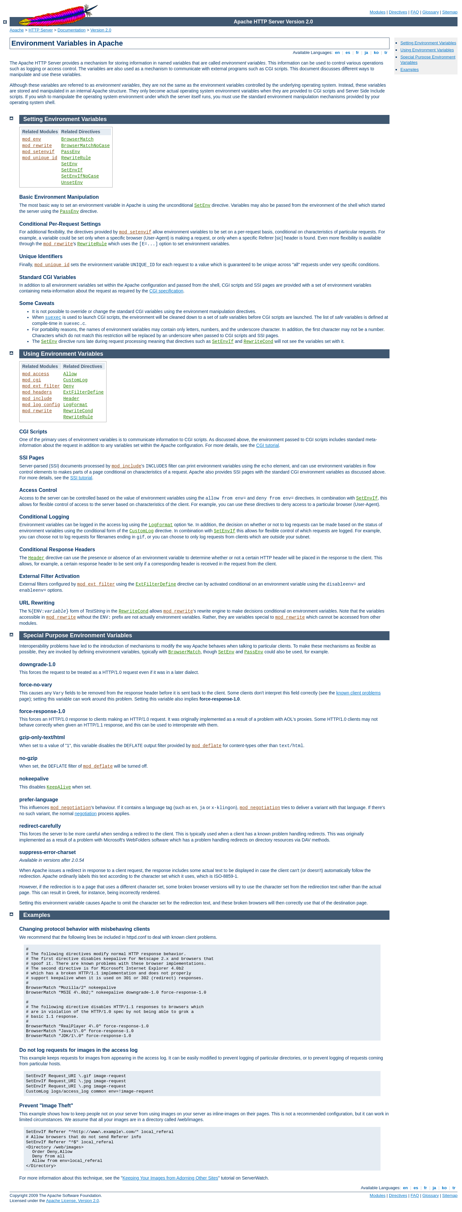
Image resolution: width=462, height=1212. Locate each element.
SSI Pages (31, 457)
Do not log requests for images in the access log (78, 1050)
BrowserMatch (77, 139)
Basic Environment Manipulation (59, 197)
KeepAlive (59, 787)
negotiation (86, 813)
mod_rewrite (37, 145)
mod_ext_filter (41, 386)
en (337, 52)
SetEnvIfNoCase (80, 176)
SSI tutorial (81, 477)
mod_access (35, 374)
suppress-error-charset (47, 852)
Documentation (71, 30)
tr (386, 52)
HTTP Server (41, 30)
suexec (53, 317)
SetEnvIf (72, 170)
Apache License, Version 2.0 (72, 1200)
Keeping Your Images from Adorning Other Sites (170, 1178)
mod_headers (37, 392)
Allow (70, 374)
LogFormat (75, 404)
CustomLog (75, 380)
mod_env (31, 139)
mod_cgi (31, 380)
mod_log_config (41, 404)
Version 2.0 (100, 30)
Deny (68, 386)
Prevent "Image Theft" (46, 1105)
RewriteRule (76, 158)
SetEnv (69, 164)
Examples (409, 69)
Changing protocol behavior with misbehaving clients (84, 929)
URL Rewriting (37, 603)
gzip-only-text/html (42, 737)
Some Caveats (36, 303)
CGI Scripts (33, 431)
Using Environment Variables (427, 50)
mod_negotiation (70, 807)
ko (376, 52)
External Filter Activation (49, 576)
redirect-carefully (40, 826)
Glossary (430, 12)
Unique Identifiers (41, 256)
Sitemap (450, 12)
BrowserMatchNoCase (85, 145)
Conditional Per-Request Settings (60, 224)
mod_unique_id (39, 158)
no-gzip (28, 758)
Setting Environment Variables (428, 42)
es (347, 52)
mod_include (37, 398)
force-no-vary (35, 684)
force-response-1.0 (42, 711)
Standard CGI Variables (47, 277)
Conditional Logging (44, 516)
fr (357, 52)
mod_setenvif (38, 151)
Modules (377, 12)
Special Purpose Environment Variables (77, 635)
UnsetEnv (72, 182)
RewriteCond (258, 341)
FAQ (415, 12)
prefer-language (38, 799)
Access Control (38, 490)
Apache (17, 30)
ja (366, 52)
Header (71, 398)
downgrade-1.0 (37, 664)
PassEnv (70, 151)
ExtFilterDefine (83, 392)
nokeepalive (34, 778)
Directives (398, 12)
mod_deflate (206, 745)
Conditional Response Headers (57, 549)
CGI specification (166, 290)
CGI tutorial (267, 445)
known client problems (358, 692)
